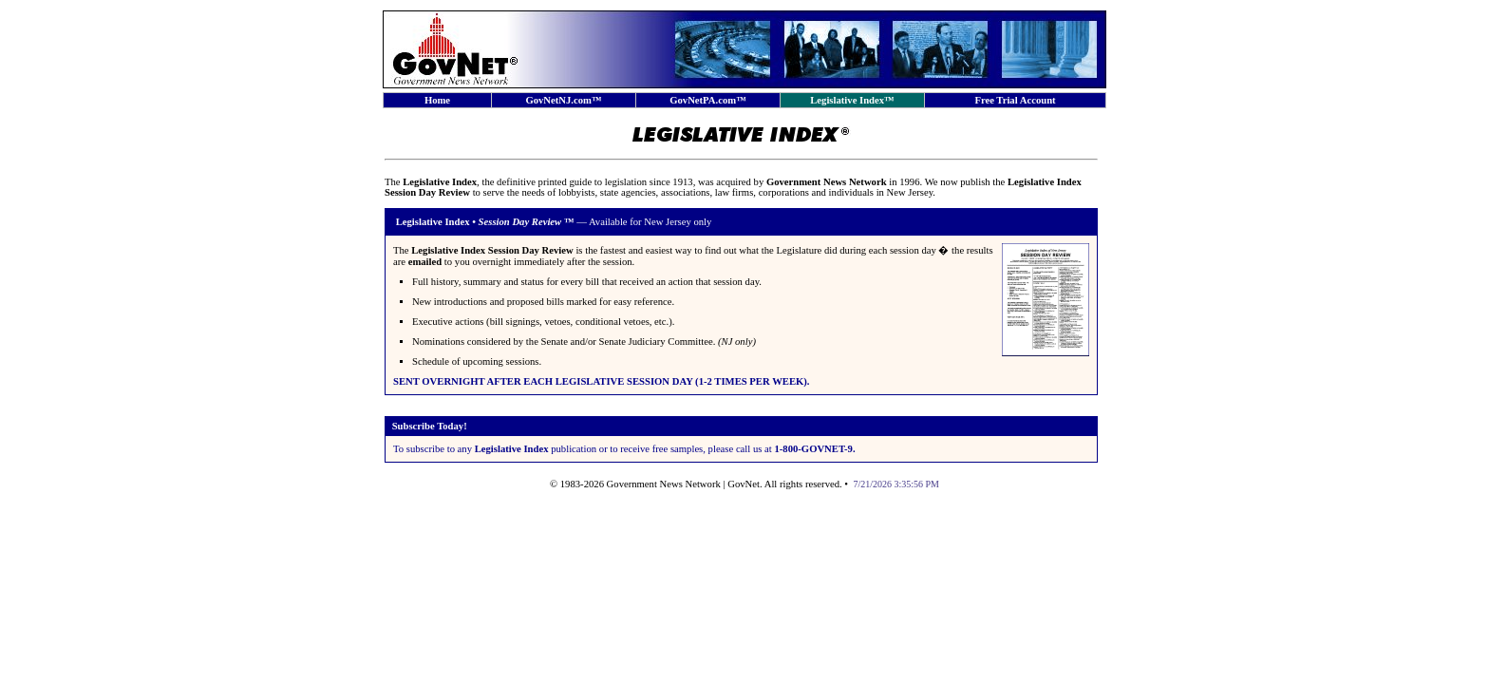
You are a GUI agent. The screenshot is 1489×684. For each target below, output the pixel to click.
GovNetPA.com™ (707, 100)
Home (437, 100)
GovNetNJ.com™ (563, 100)
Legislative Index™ (852, 100)
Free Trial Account (1014, 100)
